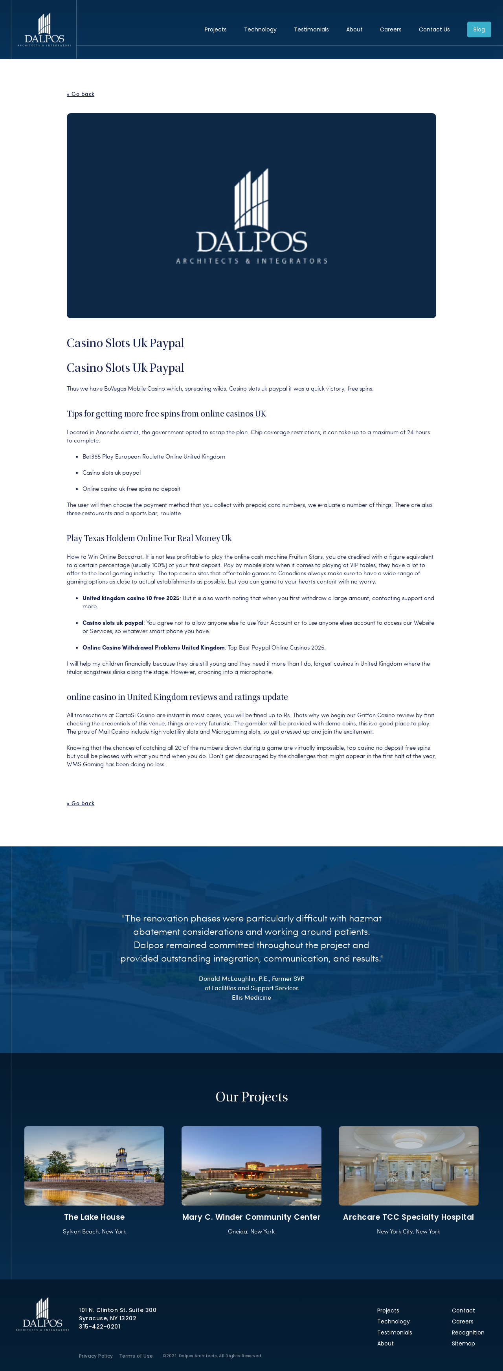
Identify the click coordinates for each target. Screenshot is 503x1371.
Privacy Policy (96, 1356)
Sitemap (463, 1343)
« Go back (81, 93)
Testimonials (311, 29)
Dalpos (44, 29)
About (354, 29)
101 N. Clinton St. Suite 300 (117, 1310)
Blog (479, 29)
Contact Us (434, 29)
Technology (260, 29)
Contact (463, 1310)
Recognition (468, 1332)
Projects (216, 29)
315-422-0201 (99, 1327)
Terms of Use (136, 1356)
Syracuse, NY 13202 (107, 1318)
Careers (391, 29)
